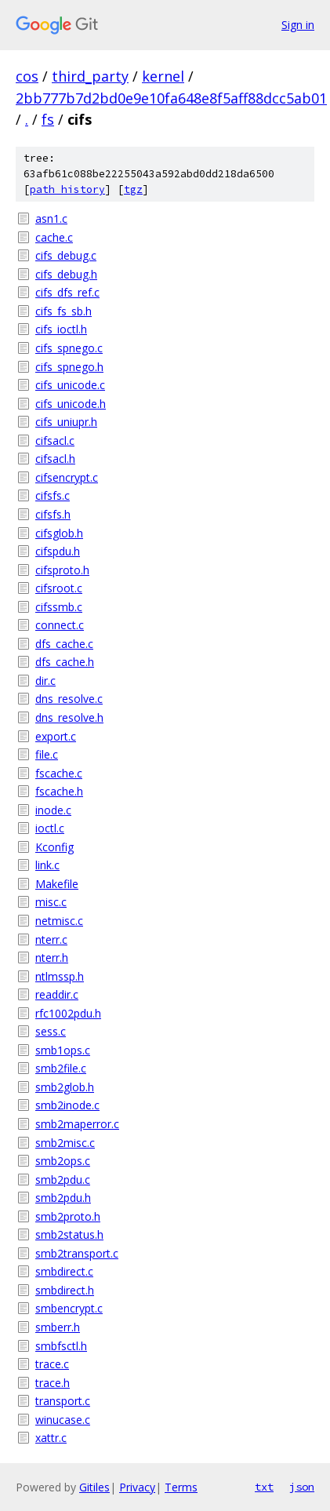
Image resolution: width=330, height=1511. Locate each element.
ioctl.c (49, 828)
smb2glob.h (64, 1087)
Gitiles (94, 1487)
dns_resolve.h (69, 717)
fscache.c (58, 773)
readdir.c (56, 994)
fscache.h (59, 791)
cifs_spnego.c (69, 347)
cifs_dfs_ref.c (67, 292)
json (301, 1487)
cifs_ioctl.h (61, 329)
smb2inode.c (67, 1105)
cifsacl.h (55, 458)
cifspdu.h (57, 551)
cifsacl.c (54, 440)
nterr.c (51, 939)
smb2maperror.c (77, 1123)
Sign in (297, 24)
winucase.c (62, 1419)
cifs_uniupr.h (66, 421)
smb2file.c (60, 1068)
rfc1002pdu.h (68, 1013)
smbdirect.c (64, 1271)
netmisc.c (59, 920)
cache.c (54, 237)
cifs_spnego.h (69, 366)
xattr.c (51, 1437)
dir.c (45, 680)
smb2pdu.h (63, 1197)
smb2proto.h (67, 1216)
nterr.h (51, 957)
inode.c (53, 810)
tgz (133, 189)
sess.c (50, 1031)
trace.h (52, 1382)
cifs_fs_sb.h (63, 311)
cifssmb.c (58, 606)
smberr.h (57, 1327)
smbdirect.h (64, 1290)
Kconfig (54, 846)
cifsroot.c (58, 588)
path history (67, 189)
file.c (46, 754)
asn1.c (51, 218)
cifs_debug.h (66, 274)
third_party (90, 76)
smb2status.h (69, 1234)
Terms (181, 1487)
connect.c (59, 624)
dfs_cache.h (64, 661)
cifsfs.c (52, 495)
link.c (47, 864)
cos (27, 76)
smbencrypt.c (69, 1308)
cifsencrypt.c (66, 477)
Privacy (137, 1487)
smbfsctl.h (61, 1345)
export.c (55, 736)
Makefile (56, 883)
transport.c (62, 1400)
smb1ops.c (62, 1050)
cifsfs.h (53, 514)
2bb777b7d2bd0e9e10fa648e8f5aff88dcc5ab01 (171, 98)
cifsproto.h (62, 570)
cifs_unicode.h (70, 403)
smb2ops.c (62, 1160)
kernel (163, 76)
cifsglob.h (59, 533)
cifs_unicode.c (70, 384)
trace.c (52, 1363)
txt (264, 1487)
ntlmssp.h (59, 976)
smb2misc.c (65, 1142)
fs (48, 119)
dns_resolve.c (69, 698)
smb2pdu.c (62, 1179)
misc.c (51, 901)
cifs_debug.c (65, 255)
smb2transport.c (76, 1253)
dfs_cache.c (64, 643)
